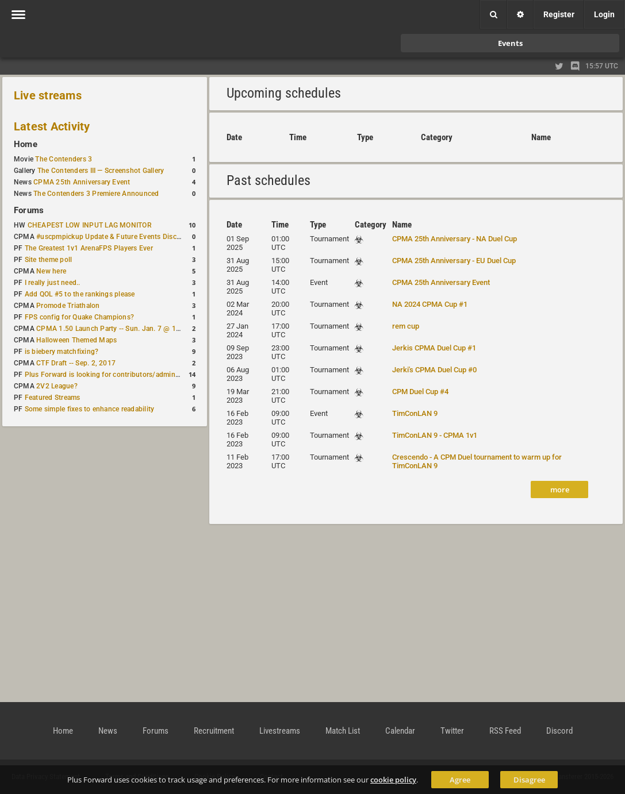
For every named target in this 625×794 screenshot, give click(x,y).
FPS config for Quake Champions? (79, 317)
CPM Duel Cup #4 (420, 391)
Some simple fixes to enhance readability (90, 409)
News (107, 731)
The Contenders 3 (63, 159)
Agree (460, 779)
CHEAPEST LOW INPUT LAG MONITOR (90, 225)
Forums (29, 210)
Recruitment (214, 731)
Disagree (529, 779)
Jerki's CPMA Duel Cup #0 (434, 369)
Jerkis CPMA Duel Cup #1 (434, 348)
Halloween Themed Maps (76, 340)
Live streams (48, 95)
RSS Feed (505, 731)
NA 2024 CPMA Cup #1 (429, 304)
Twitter (452, 731)
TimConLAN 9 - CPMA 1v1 (434, 435)
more (559, 489)
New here (51, 271)
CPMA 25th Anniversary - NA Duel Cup (454, 238)
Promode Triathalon (67, 306)
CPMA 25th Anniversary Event (81, 182)
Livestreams (279, 731)
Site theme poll (48, 260)
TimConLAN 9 (415, 413)
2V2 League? (57, 386)
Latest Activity (52, 126)
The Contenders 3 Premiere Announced (96, 194)
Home (25, 144)
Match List (342, 731)
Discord (559, 731)
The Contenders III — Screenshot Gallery (100, 171)
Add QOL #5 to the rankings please (80, 294)
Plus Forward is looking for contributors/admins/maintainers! (123, 375)
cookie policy (393, 779)
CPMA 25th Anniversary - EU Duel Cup (454, 260)
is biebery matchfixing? (62, 352)
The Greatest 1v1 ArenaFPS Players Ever (89, 248)
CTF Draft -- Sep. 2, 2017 (76, 363)
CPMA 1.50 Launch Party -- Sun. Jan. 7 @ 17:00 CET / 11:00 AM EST (147, 329)
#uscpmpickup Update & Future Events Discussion (117, 237)
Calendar (400, 731)
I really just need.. (52, 283)
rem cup (405, 326)
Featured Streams (52, 398)
